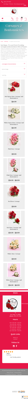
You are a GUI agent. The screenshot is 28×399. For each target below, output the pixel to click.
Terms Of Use (10, 372)
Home (2, 41)
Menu (2, 20)
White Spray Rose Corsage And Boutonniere (14, 123)
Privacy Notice (18, 372)
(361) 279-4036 (7, 1)
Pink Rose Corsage (14, 149)
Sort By (4, 75)
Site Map (20, 374)
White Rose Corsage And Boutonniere (14, 280)
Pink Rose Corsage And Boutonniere (14, 176)
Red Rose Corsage (14, 201)
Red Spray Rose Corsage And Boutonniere (14, 97)
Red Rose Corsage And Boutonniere (14, 228)
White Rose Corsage (14, 254)
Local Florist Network (11, 374)
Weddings (6, 41)
